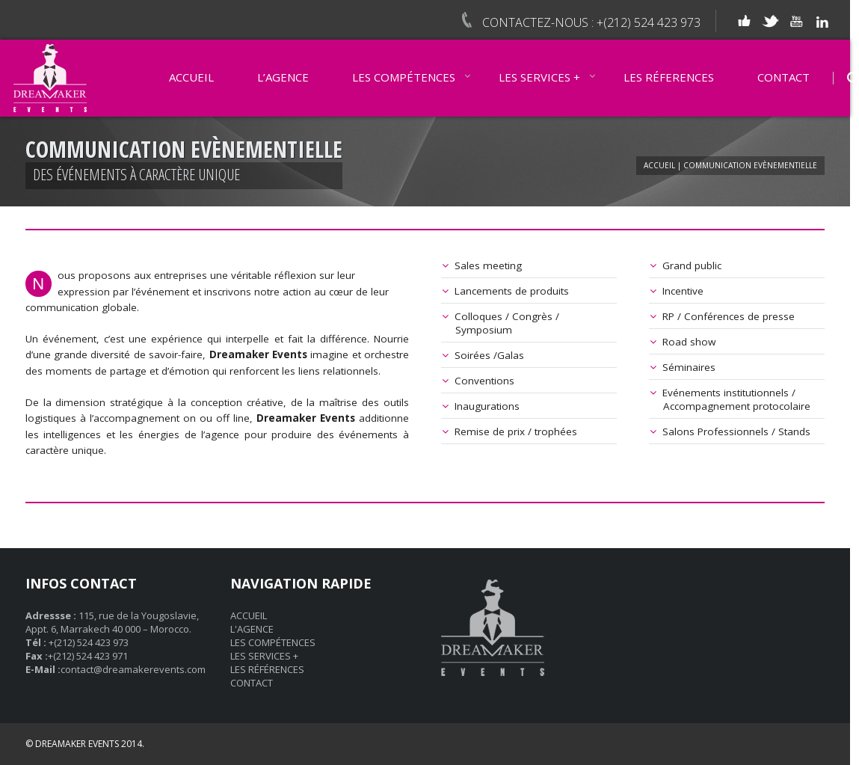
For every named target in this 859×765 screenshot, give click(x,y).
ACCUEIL (191, 77)
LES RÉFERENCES (669, 77)
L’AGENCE (283, 77)
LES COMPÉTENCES (403, 77)
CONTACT (783, 77)
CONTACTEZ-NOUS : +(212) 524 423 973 (591, 22)
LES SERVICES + (539, 77)
